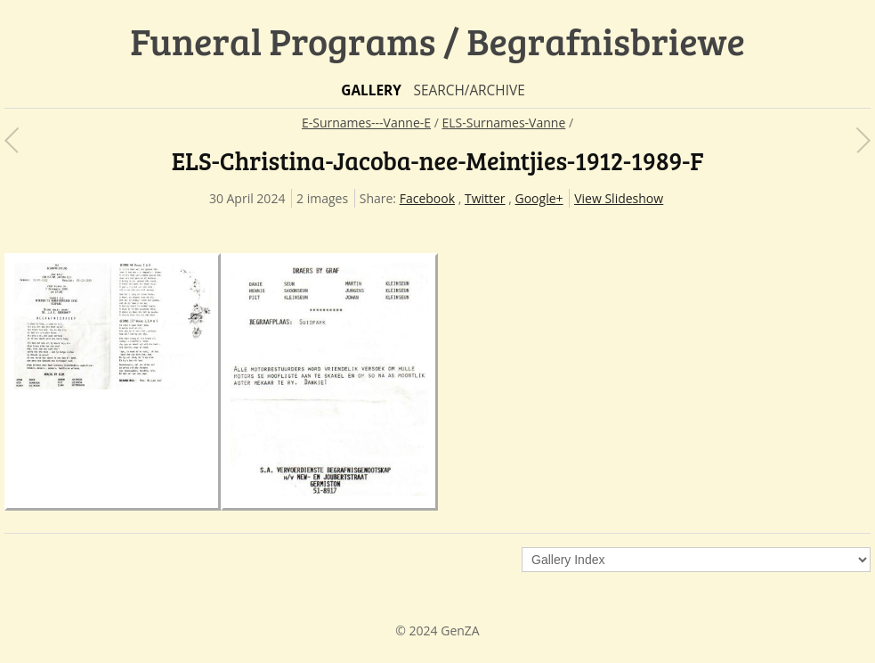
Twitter (485, 198)
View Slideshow (618, 198)
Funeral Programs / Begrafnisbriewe (437, 40)
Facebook (427, 198)
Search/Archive (468, 90)
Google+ (539, 198)
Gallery (371, 90)
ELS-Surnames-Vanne (503, 122)
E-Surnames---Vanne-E (366, 122)
